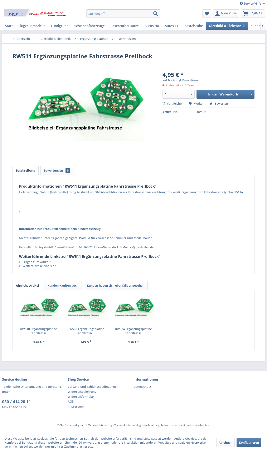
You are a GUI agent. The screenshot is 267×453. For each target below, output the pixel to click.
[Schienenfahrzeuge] (89, 26)
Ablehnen (225, 442)
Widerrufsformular (81, 397)
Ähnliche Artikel (27, 285)
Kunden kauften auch (63, 285)
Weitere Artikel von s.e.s (38, 266)
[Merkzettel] (206, 13)
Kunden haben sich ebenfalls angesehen (115, 285)
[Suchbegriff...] (123, 13)
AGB (71, 401)
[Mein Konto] (226, 13)
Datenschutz (142, 387)
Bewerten (219, 103)
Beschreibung (25, 170)
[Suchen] (155, 13)
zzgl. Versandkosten (188, 80)
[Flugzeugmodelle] (32, 26)
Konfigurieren (249, 442)
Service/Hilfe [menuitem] (251, 3)
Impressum (76, 406)
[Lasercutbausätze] (125, 26)
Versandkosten (123, 425)
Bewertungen (57, 170)
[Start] (9, 26)
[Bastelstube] (193, 26)
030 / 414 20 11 (16, 401)
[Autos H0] (152, 26)
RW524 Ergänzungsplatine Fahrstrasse (133, 331)
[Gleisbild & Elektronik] (227, 26)
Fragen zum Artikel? (34, 262)
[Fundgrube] (59, 26)
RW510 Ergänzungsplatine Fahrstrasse (38, 331)
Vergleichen (173, 103)
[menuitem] (123, 13)
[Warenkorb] (253, 13)
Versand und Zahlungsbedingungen (93, 387)
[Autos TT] (171, 26)
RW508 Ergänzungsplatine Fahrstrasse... (86, 331)
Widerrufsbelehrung (82, 392)
